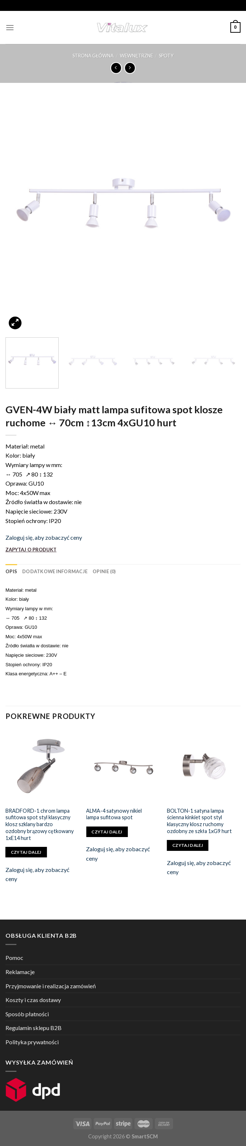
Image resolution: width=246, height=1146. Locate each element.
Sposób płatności (27, 1013)
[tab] (11, 571)
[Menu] (9, 27)
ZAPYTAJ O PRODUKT (30, 549)
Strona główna (93, 56)
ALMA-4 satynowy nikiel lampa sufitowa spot (114, 814)
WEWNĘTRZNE (136, 56)
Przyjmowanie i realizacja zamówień (50, 985)
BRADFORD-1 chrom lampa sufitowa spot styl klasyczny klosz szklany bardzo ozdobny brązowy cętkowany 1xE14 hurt (39, 824)
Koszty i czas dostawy (33, 999)
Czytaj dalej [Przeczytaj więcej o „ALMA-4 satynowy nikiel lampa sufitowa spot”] (106, 831)
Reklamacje (20, 971)
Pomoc (14, 957)
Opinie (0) (104, 571)
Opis (11, 571)
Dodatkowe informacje (54, 571)
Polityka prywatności (32, 1041)
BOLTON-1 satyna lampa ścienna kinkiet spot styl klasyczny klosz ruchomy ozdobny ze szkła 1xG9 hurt (199, 821)
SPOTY (166, 56)
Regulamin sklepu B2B (33, 1027)
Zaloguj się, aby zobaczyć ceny (43, 537)
